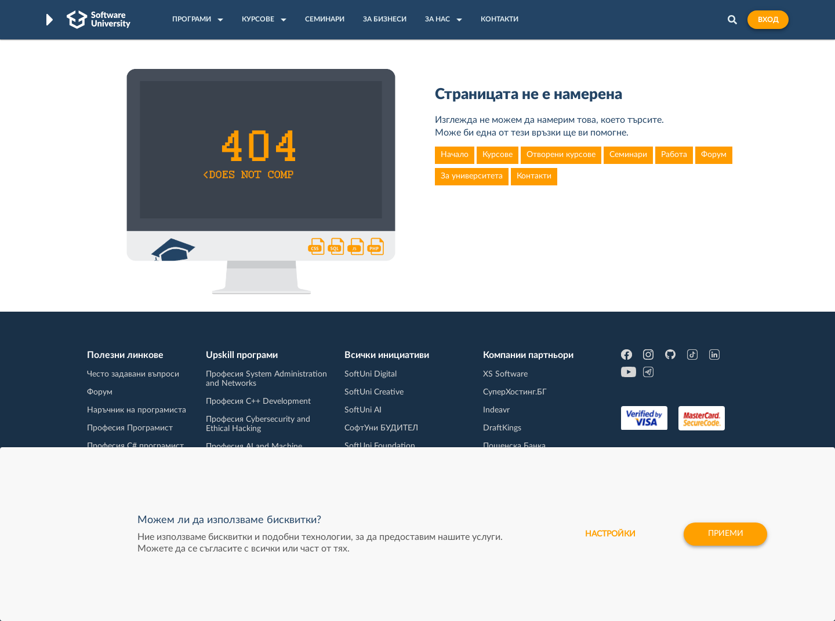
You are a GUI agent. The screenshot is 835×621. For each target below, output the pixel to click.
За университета (472, 176)
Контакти (534, 176)
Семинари (628, 155)
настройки (609, 534)
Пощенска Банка (514, 446)
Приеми (725, 534)
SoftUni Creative (374, 392)
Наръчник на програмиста (136, 410)
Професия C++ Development (258, 401)
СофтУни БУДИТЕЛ (381, 428)
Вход (768, 19)
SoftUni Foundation (379, 446)
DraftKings (502, 428)
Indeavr (496, 410)
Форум (714, 155)
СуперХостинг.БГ (515, 392)
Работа (674, 155)
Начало (455, 155)
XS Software (505, 374)
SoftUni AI (363, 410)
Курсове (497, 155)
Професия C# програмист (135, 446)
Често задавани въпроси (133, 374)
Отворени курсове (561, 155)
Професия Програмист (130, 428)
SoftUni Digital (370, 374)
